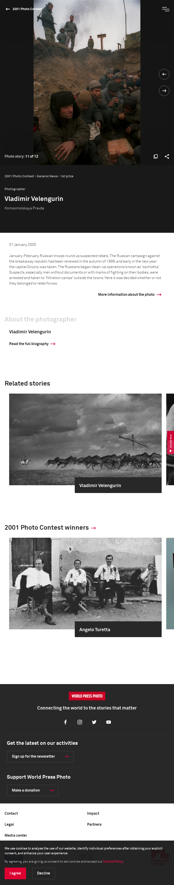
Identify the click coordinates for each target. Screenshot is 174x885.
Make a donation (26, 790)
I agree (15, 873)
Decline (43, 873)
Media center (16, 835)
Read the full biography (28, 344)
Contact (11, 813)
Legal (9, 824)
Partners (94, 824)
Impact (93, 813)
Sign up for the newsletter (33, 756)
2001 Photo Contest (27, 9)
